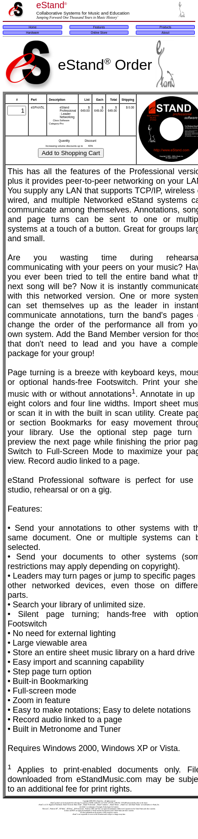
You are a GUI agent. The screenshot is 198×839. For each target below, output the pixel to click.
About (165, 32)
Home (32, 27)
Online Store (99, 32)
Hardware (32, 32)
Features (99, 27)
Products (165, 27)
